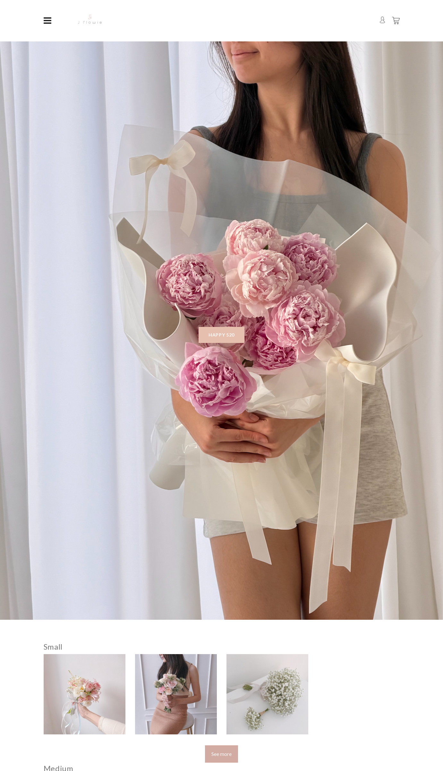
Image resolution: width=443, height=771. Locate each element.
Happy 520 (221, 334)
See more (221, 754)
